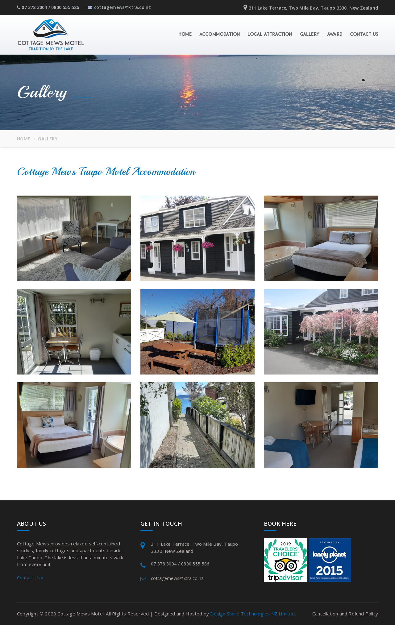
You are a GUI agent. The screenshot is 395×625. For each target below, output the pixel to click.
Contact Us (364, 34)
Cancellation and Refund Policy (345, 614)
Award (334, 34)
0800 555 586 (65, 7)
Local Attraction (269, 34)
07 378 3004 (34, 7)
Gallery (309, 34)
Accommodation (219, 34)
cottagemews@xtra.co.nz (119, 7)
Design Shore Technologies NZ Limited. (253, 614)
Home (185, 34)
